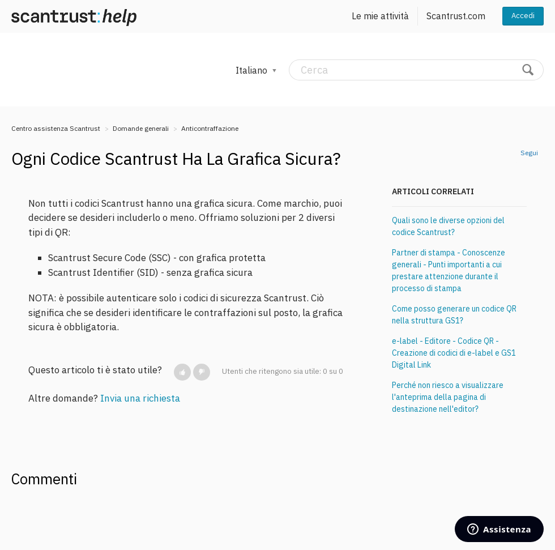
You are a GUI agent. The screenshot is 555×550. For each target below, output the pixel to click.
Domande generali (141, 128)
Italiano (253, 70)
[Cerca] (416, 69)
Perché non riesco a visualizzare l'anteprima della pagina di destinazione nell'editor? (447, 397)
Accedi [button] (523, 15)
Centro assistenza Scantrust (55, 128)
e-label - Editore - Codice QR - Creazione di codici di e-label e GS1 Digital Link (454, 353)
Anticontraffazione (209, 128)
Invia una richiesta (140, 398)
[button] (182, 372)
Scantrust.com (455, 16)
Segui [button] (529, 152)
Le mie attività (380, 16)
